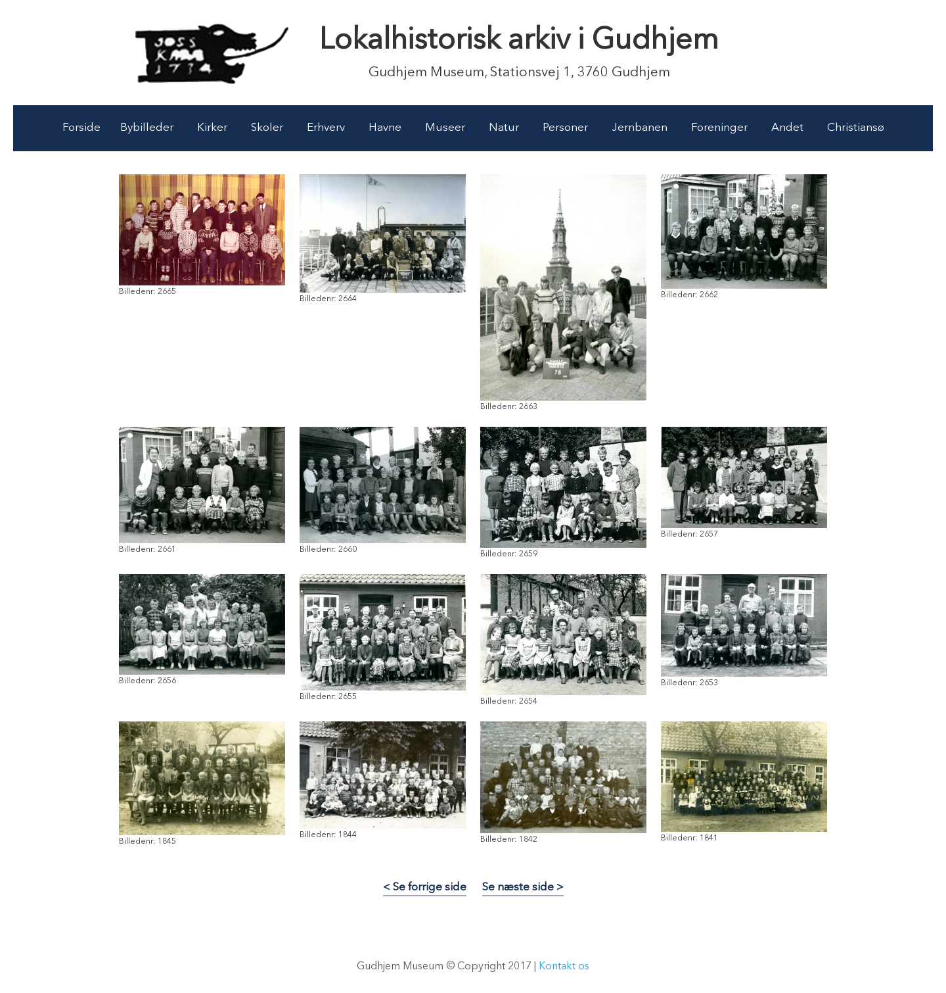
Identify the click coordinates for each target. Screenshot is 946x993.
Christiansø (855, 127)
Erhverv (326, 127)
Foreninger (719, 127)
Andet (787, 127)
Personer (565, 127)
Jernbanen (639, 127)
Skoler (267, 127)
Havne (385, 127)
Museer (445, 127)
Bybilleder (146, 127)
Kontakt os (564, 966)
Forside (81, 127)
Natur (504, 127)
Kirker (212, 127)
